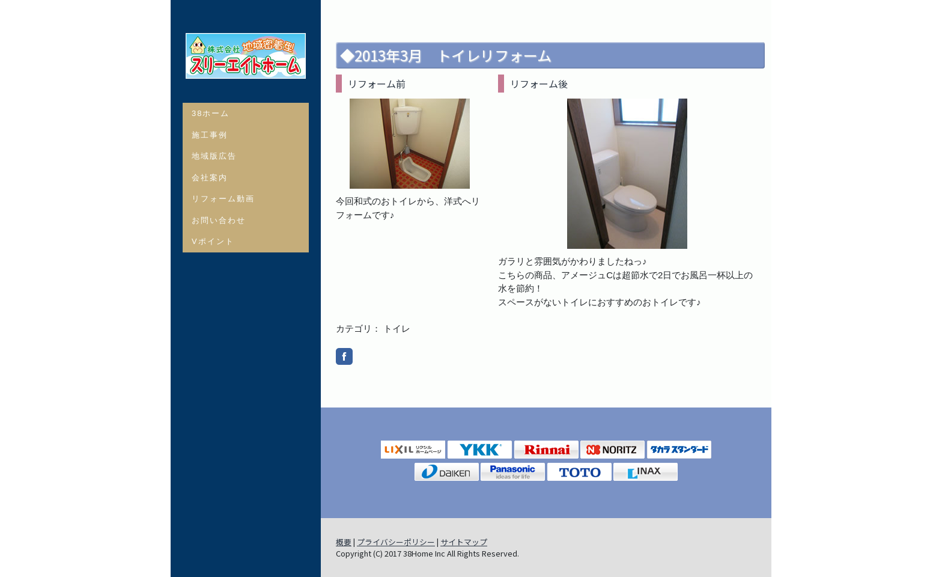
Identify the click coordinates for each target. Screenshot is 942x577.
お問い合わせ (219, 220)
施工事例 (210, 134)
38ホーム (210, 113)
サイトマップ (463, 542)
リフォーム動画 (223, 198)
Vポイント (213, 241)
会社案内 (210, 177)
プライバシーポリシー (396, 542)
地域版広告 (214, 155)
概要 (343, 542)
